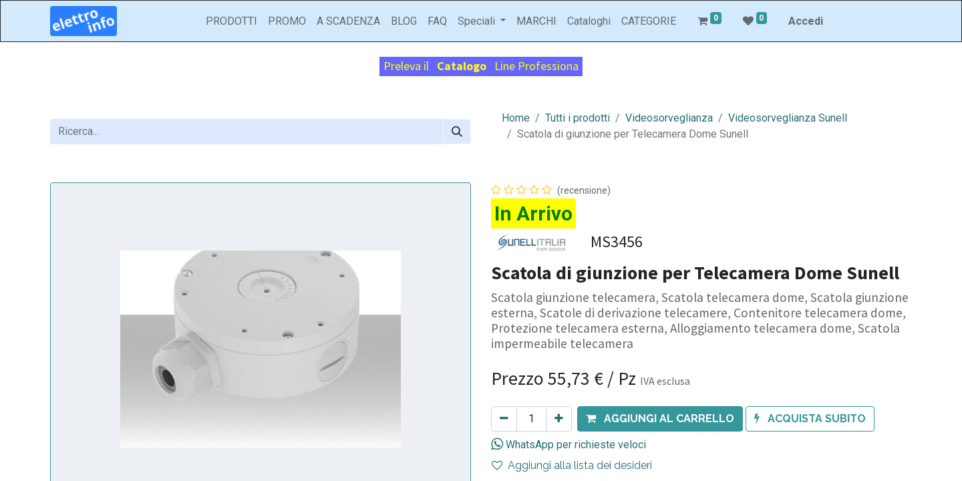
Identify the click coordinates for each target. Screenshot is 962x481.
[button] (660, 419)
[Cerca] (457, 131)
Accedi (805, 21)
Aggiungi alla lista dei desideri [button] (572, 465)
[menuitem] (231, 21)
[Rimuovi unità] (504, 419)
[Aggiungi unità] (559, 419)
